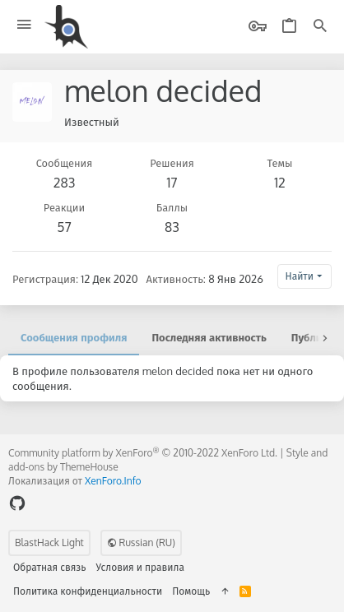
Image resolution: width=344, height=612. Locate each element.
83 (172, 227)
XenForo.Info (113, 481)
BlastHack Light (49, 542)
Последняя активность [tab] (208, 337)
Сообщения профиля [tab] (74, 337)
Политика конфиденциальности (87, 591)
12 (280, 182)
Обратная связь (49, 567)
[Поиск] (320, 27)
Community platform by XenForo (142, 453)
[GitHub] (17, 503)
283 (64, 182)
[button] (24, 25)
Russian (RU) (141, 542)
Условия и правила (140, 567)
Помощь (191, 591)
